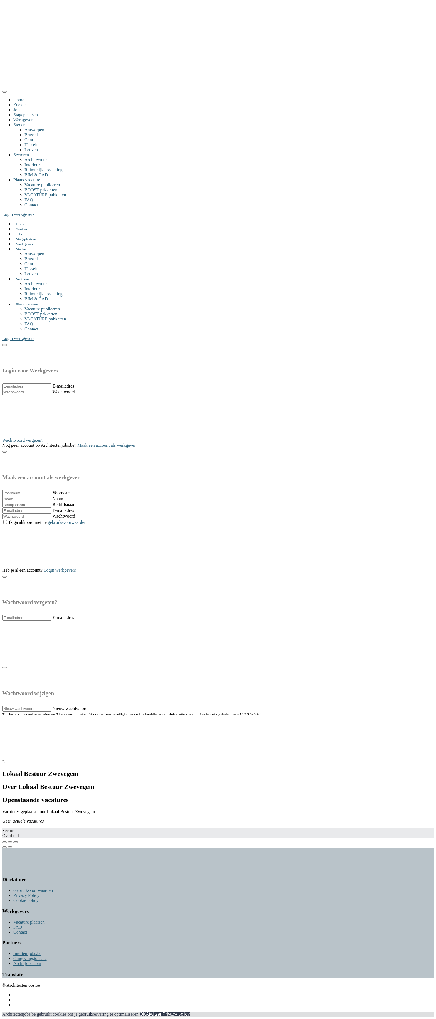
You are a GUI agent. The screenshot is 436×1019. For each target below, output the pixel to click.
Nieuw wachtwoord (70, 708)
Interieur (32, 164)
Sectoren (21, 154)
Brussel (31, 134)
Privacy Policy (26, 895)
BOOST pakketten (40, 189)
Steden (19, 124)
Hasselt (31, 144)
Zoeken (20, 104)
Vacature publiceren (42, 184)
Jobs (17, 109)
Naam (58, 498)
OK (143, 1014)
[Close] (4, 92)
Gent (28, 139)
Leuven (31, 149)
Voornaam (62, 492)
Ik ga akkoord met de (47, 522)
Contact (31, 205)
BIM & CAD (36, 174)
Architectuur (35, 159)
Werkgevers (23, 119)
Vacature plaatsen (28, 922)
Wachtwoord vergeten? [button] (22, 440)
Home (18, 99)
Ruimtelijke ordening (43, 169)
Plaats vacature (26, 179)
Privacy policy (176, 1014)
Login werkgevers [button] (18, 214)
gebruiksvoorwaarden (67, 522)
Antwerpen (34, 129)
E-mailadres (63, 386)
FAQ (28, 200)
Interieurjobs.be (27, 953)
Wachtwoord (64, 391)
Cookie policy (25, 900)
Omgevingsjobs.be (30, 958)
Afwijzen (154, 1014)
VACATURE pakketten (45, 195)
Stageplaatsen (25, 114)
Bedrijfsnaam (64, 504)
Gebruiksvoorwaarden (33, 890)
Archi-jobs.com (27, 963)
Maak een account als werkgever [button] (106, 445)
